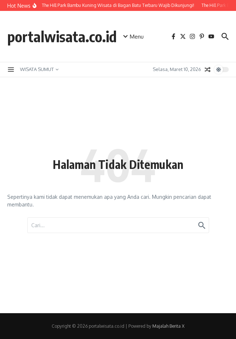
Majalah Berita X (168, 326)
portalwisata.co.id (62, 36)
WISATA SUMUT (39, 69)
